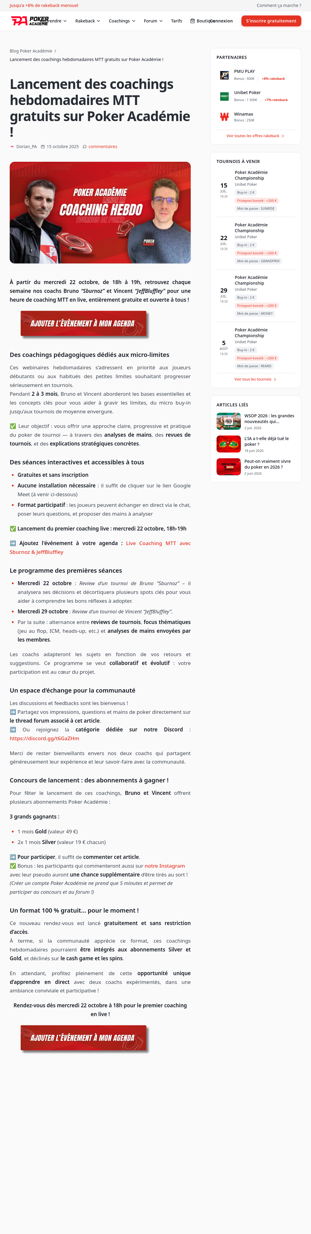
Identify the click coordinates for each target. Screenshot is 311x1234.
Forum (153, 21)
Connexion (221, 21)
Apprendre (53, 21)
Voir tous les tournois (255, 379)
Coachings (122, 21)
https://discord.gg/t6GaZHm (44, 738)
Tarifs (176, 21)
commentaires (103, 146)
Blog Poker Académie (31, 51)
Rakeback (88, 21)
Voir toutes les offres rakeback (256, 135)
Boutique (202, 21)
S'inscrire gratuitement (271, 21)
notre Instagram (165, 865)
